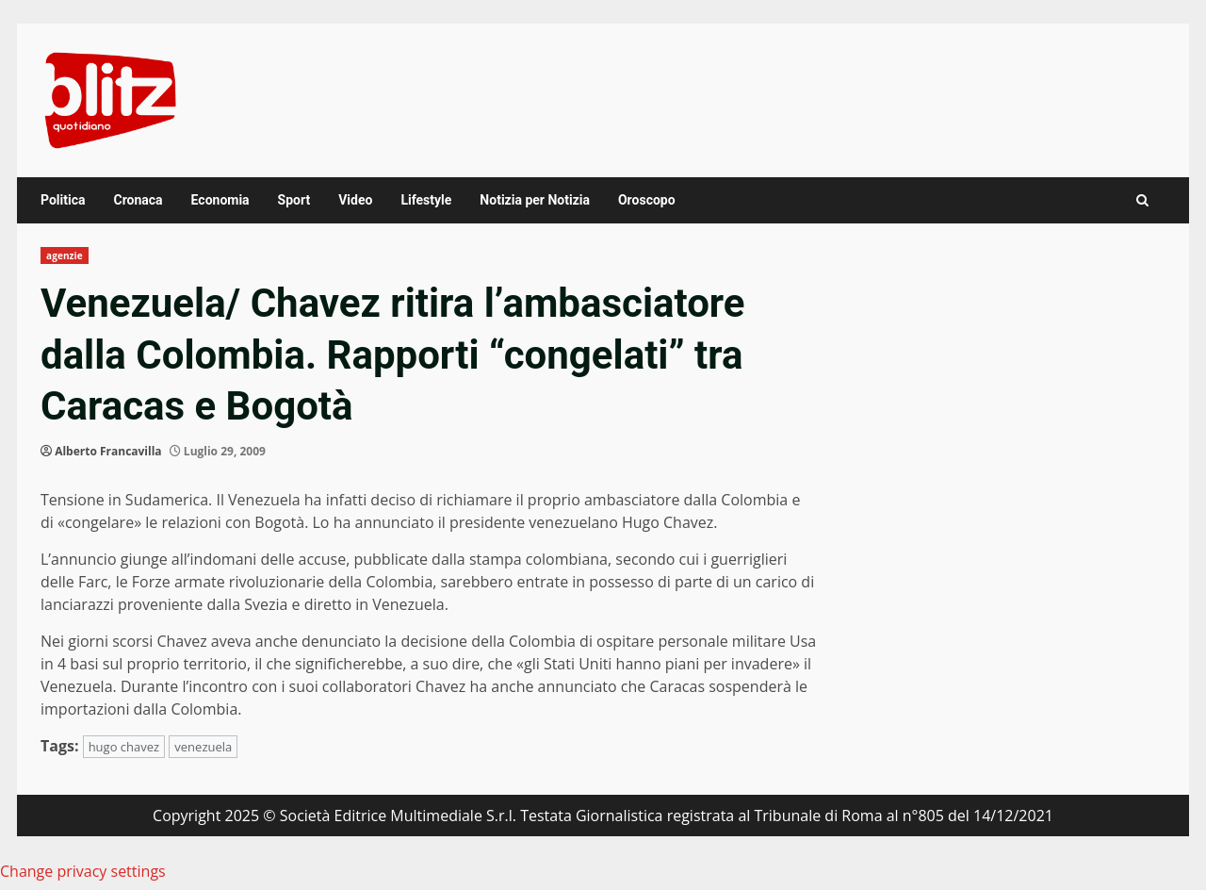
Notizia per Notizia (535, 199)
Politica (63, 199)
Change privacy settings (83, 871)
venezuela (203, 746)
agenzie (64, 255)
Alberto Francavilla (108, 451)
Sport (294, 199)
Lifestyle (425, 199)
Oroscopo (647, 199)
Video (355, 199)
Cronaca (137, 199)
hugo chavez (124, 746)
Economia (220, 199)
